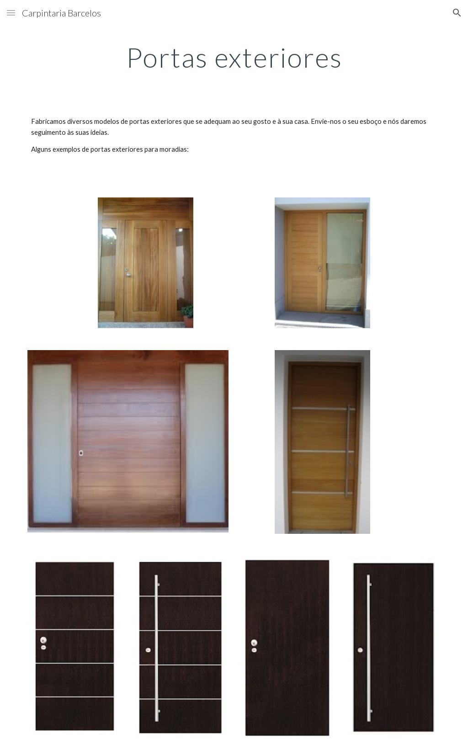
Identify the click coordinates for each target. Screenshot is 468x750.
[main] (234, 57)
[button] (11, 12)
